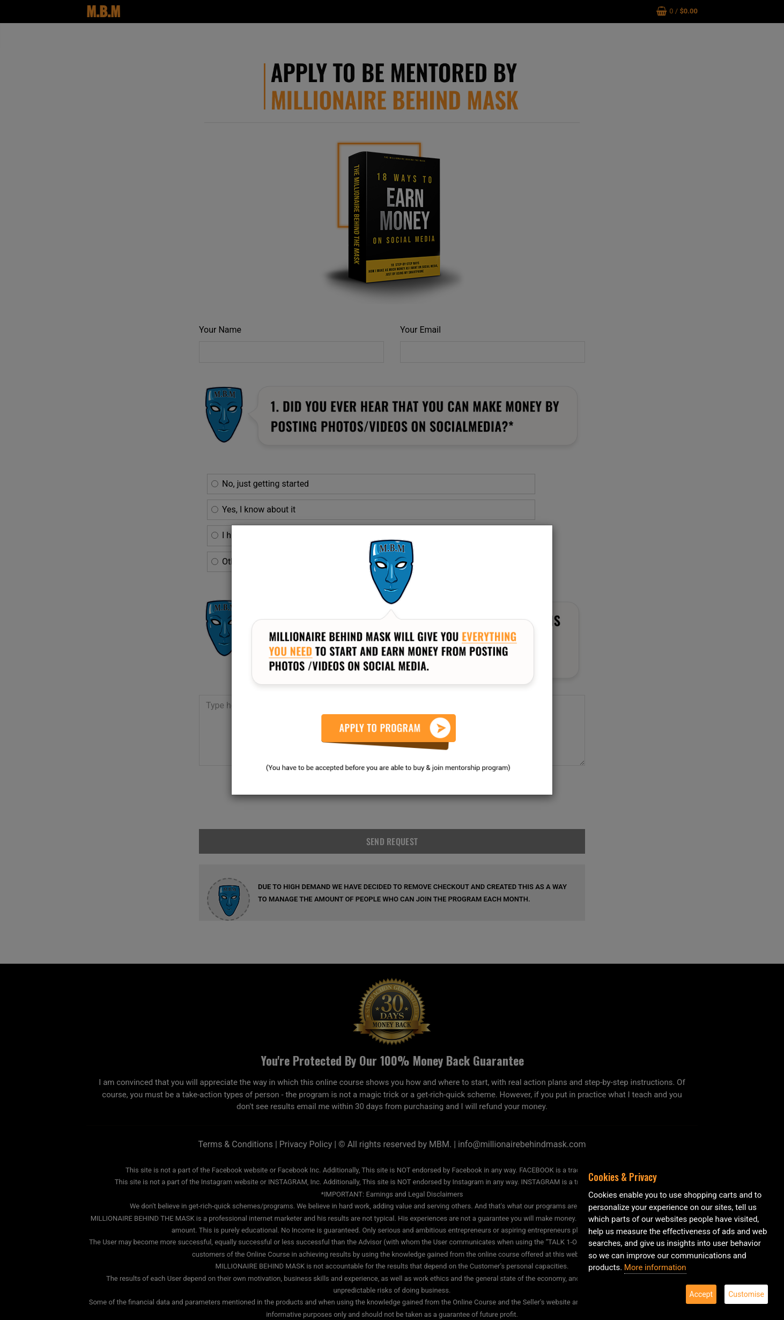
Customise (746, 1294)
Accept (701, 1294)
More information (655, 1267)
